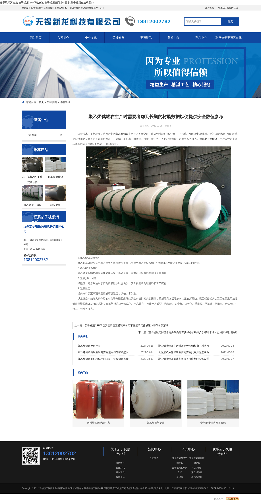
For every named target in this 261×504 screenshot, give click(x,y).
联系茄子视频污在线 (228, 8)
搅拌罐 (180, 477)
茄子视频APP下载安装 (179, 460)
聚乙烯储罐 (122, 133)
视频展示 (146, 37)
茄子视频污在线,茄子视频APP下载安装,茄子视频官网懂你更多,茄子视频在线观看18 (47, 2)
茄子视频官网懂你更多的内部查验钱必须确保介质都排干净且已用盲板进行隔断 (192, 332)
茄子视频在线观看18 (179, 470)
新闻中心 (173, 37)
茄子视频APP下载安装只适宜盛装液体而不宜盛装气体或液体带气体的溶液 (126, 325)
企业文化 (91, 37)
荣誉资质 (118, 37)
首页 (41, 102)
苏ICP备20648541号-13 (222, 488)
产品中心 (201, 37)
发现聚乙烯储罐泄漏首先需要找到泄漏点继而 (183, 352)
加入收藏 (209, 8)
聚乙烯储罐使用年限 (89, 345)
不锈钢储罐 (196, 477)
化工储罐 (196, 467)
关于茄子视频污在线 (120, 451)
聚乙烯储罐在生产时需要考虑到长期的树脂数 (183, 345)
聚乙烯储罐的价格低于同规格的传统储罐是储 (103, 358)
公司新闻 (52, 102)
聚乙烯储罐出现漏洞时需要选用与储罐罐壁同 (103, 352)
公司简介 (63, 37)
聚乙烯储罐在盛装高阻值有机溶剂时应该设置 (183, 358)
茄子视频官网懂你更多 (196, 460)
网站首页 (36, 37)
